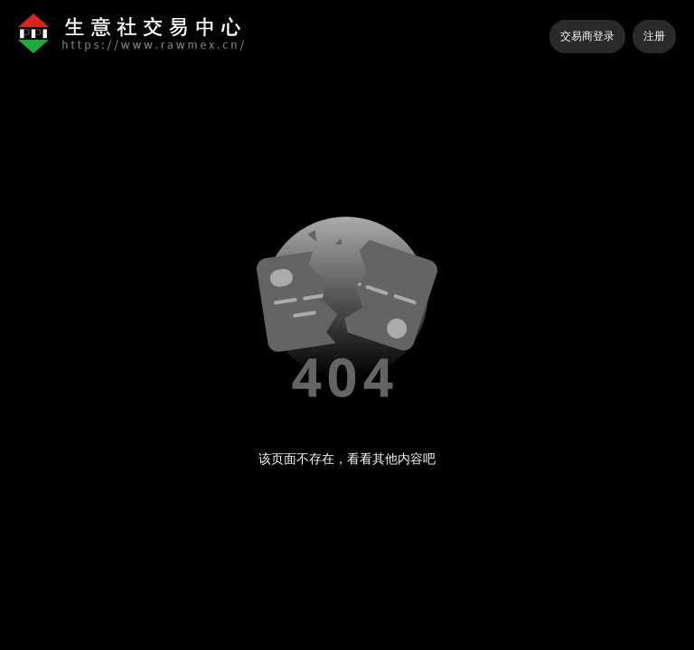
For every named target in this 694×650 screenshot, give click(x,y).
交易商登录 (587, 36)
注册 (654, 36)
